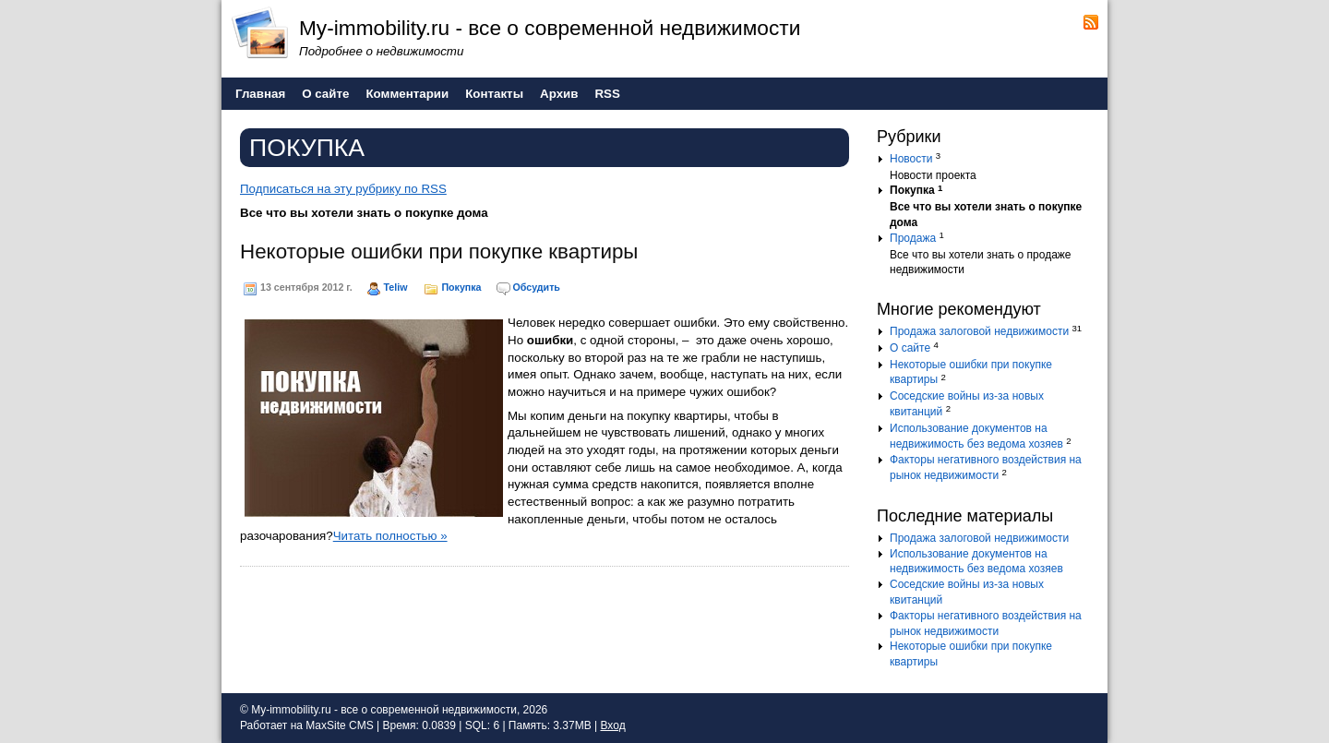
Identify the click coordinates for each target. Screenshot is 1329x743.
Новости (911, 158)
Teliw (396, 287)
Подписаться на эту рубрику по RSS (343, 189)
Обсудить (536, 287)
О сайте (910, 348)
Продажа (913, 238)
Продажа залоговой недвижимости (979, 331)
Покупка (461, 287)
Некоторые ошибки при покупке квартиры (439, 251)
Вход (612, 725)
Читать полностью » (390, 536)
